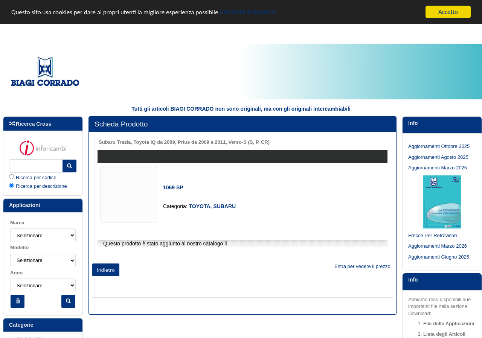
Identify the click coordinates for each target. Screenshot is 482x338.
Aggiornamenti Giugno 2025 (438, 257)
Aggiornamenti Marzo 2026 (437, 246)
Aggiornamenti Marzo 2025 (437, 168)
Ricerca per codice (36, 177)
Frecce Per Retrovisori (432, 235)
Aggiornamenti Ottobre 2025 (439, 146)
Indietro (106, 269)
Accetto (448, 12)
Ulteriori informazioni (247, 12)
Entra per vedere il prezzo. (363, 266)
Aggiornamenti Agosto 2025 (438, 157)
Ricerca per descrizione (41, 186)
